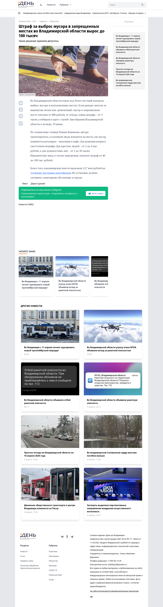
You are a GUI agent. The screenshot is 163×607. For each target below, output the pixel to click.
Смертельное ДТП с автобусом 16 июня (109, 13)
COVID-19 (53, 570)
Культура (53, 565)
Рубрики (66, 4)
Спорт (51, 579)
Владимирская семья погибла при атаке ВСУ (43, 13)
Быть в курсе (95, 193)
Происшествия (55, 575)
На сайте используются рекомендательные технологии (114, 591)
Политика (53, 551)
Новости (51, 4)
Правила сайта (26, 561)
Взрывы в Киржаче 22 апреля (141, 13)
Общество (53, 561)
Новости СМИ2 (26, 204)
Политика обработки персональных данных (30, 566)
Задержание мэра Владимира (77, 13)
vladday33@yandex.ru (117, 564)
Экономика (54, 556)
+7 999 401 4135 (114, 561)
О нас (22, 556)
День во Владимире (26, 5)
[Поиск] (123, 5)
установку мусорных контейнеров (50, 172)
